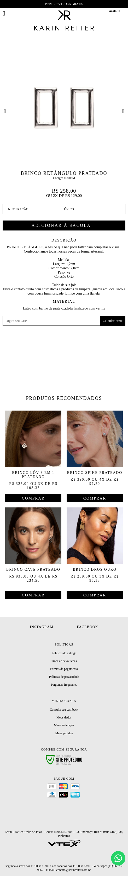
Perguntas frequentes (64, 684)
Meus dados (64, 717)
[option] (64, 108)
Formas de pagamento (64, 669)
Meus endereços (64, 725)
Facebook (87, 627)
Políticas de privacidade (64, 677)
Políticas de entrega (64, 653)
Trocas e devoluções (64, 661)
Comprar (64, 225)
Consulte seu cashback (64, 709)
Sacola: (113, 11)
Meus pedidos (64, 733)
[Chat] (118, 858)
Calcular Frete (113, 321)
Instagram (41, 627)
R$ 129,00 (73, 195)
